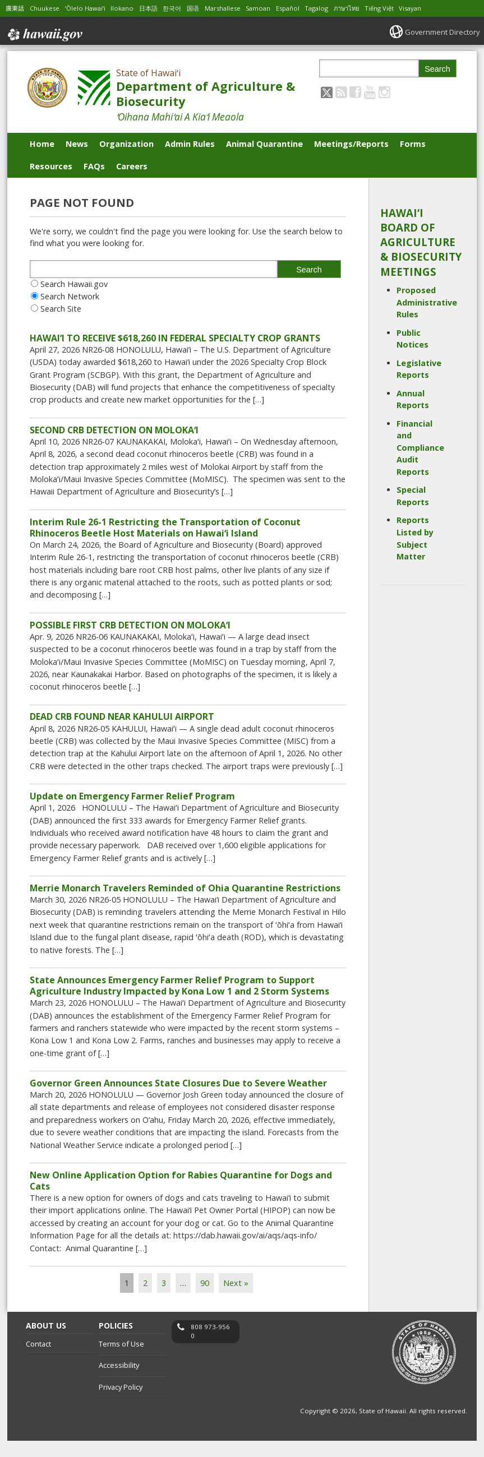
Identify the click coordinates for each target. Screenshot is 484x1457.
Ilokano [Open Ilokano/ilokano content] (129, 8)
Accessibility (119, 1381)
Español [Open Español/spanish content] (307, 8)
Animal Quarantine (264, 143)
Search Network (69, 296)
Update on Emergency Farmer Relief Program (132, 804)
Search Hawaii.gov (74, 284)
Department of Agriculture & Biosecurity (205, 93)
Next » (235, 1299)
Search (437, 68)
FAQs (94, 166)
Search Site (60, 308)
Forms (413, 143)
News (77, 143)
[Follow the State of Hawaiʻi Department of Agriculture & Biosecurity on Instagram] (384, 91)
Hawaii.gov (44, 32)
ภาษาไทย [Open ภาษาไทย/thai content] (370, 8)
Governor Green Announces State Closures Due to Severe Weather (178, 1096)
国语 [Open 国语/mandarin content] (204, 8)
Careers (131, 166)
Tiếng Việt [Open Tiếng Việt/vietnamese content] (405, 8)
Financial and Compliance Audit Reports (420, 447)
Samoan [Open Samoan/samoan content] (275, 8)
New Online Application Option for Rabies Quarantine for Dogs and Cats (181, 1195)
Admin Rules (190, 143)
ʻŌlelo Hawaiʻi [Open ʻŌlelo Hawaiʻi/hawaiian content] (91, 8)
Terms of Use (121, 1360)
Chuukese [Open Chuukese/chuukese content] (47, 8)
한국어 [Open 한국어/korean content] (182, 8)
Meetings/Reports (351, 143)
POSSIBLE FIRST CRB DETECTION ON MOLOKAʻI (130, 631)
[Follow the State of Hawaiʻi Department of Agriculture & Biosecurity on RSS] (341, 91)
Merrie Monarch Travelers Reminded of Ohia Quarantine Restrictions (185, 897)
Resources (51, 166)
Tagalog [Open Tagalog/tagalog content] (338, 8)
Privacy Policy (120, 1403)
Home (42, 143)
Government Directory (439, 31)
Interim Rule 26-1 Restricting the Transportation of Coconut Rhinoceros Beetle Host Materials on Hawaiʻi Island (165, 531)
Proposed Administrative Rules (427, 302)
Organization (126, 143)
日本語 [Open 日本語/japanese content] (157, 8)
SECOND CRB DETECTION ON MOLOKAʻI (114, 431)
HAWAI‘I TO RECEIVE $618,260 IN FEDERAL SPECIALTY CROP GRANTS (175, 338)
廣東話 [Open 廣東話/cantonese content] (16, 8)
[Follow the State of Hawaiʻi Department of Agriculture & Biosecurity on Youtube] (370, 91)
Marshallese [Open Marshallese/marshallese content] (237, 8)
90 (204, 1299)
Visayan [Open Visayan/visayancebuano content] (438, 8)
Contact (38, 1360)
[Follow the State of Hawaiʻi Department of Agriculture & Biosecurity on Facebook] (355, 91)
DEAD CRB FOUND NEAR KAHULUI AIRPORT (122, 724)
